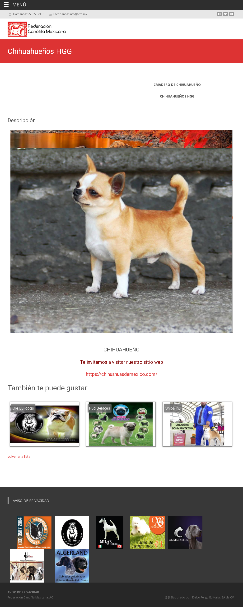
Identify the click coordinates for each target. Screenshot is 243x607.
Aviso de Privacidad (31, 500)
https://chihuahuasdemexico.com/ (121, 374)
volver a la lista (19, 456)
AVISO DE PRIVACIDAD (23, 592)
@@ (168, 597)
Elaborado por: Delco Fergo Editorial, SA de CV (202, 597)
